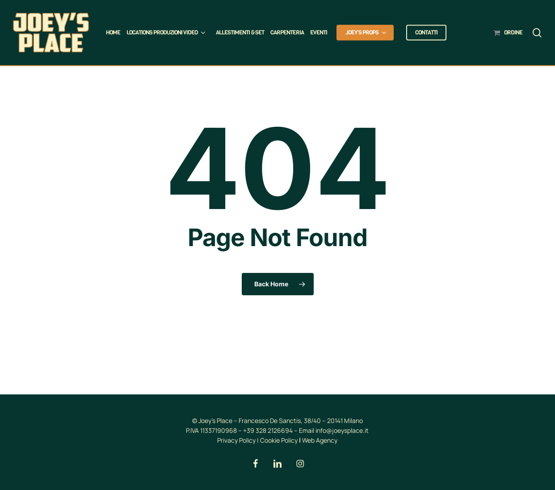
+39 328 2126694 (268, 430)
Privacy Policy (236, 440)
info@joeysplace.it (342, 430)
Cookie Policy (279, 440)
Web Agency (319, 440)
